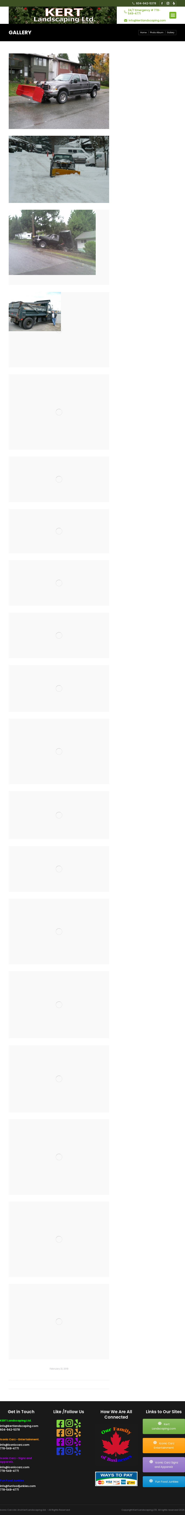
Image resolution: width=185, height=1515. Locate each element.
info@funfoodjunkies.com (18, 1486)
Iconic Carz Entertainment (163, 1445)
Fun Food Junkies (163, 1481)
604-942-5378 (144, 3)
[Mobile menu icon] (172, 15)
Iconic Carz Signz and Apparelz (163, 1464)
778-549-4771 (9, 1448)
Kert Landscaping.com (164, 1426)
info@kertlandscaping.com (19, 1426)
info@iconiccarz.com (14, 1445)
